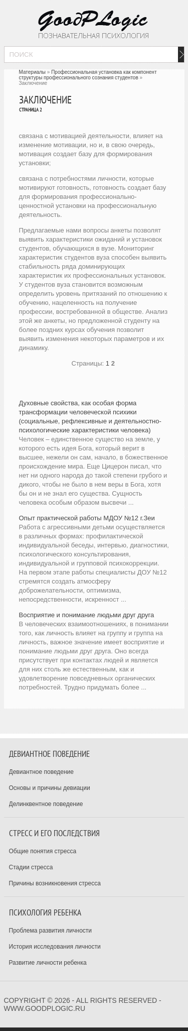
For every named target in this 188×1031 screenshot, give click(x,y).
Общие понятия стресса (43, 851)
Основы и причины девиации (49, 787)
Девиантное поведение (41, 771)
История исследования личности (55, 946)
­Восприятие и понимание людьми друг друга (86, 615)
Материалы (32, 72)
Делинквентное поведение (46, 804)
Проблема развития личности (50, 930)
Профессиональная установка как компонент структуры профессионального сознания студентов (88, 74)
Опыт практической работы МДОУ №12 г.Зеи (87, 518)
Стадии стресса (31, 867)
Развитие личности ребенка (48, 962)
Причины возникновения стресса (55, 883)
